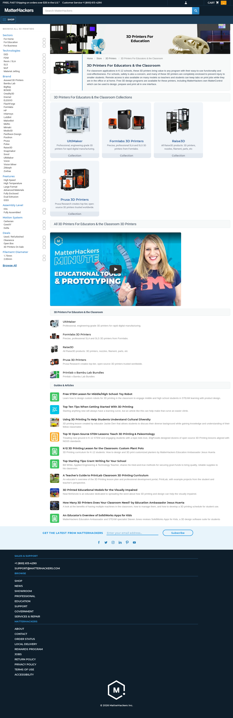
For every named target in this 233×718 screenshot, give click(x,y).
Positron (8, 137)
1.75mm (8, 255)
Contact (21, 634)
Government (24, 611)
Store (99, 58)
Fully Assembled (12, 212)
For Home (9, 39)
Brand (7, 76)
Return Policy (25, 659)
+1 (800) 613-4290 (92, 2)
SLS (6, 64)
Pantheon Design (12, 134)
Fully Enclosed (11, 193)
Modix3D (8, 130)
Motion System (13, 217)
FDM (6, 57)
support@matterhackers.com (37, 568)
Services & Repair (27, 616)
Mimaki (7, 127)
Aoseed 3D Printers (13, 80)
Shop (18, 581)
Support (21, 606)
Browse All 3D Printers (18, 29)
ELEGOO (8, 100)
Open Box (8, 243)
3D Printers (110, 58)
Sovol (6, 154)
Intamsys (8, 113)
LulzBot (7, 117)
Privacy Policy (25, 664)
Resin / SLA (10, 61)
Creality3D (9, 93)
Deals (6, 233)
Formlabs (8, 107)
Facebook (99, 542)
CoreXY (7, 224)
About (19, 628)
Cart (217, 3)
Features (9, 176)
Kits (6, 209)
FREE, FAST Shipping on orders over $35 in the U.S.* (31, 2)
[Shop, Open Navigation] (8, 20)
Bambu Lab (9, 83)
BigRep (7, 87)
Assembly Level (13, 205)
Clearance (9, 240)
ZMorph (8, 167)
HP (5, 110)
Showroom (23, 591)
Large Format (10, 186)
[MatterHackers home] (19, 10)
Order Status (25, 639)
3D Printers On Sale (14, 247)
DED (6, 54)
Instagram (113, 542)
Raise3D (8, 147)
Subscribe (178, 533)
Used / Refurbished (13, 236)
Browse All (10, 265)
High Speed (9, 180)
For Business (10, 45)
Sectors (8, 35)
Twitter (106, 542)
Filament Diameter (15, 252)
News (19, 586)
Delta (6, 228)
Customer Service (72, 2)
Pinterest (127, 542)
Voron (7, 161)
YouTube (134, 542)
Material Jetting (12, 71)
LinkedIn (120, 542)
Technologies (11, 50)
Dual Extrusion (11, 196)
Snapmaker (9, 151)
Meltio (7, 124)
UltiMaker (8, 157)
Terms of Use (24, 669)
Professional (25, 596)
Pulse (6, 144)
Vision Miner (10, 164)
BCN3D (7, 90)
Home (90, 58)
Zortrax (7, 171)
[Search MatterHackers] (195, 10)
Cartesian (8, 221)
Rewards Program (29, 649)
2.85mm (8, 259)
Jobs (18, 654)
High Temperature (13, 183)
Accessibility (24, 674)
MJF (6, 68)
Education (22, 601)
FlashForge (9, 103)
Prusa (7, 140)
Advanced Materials (14, 190)
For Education (11, 42)
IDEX (6, 200)
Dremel (7, 97)
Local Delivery (26, 644)
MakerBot (9, 120)
